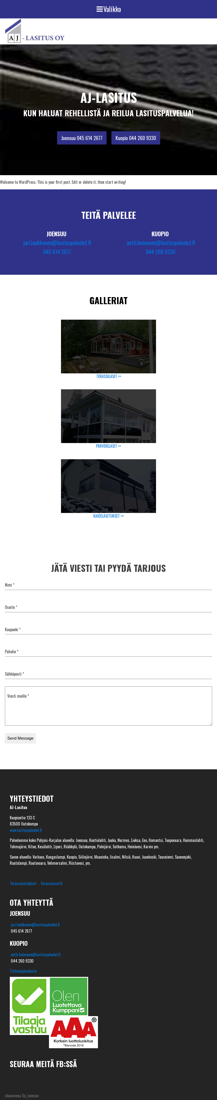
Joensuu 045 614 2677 (81, 138)
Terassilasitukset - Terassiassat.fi (36, 883)
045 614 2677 (57, 252)
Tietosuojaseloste (23, 971)
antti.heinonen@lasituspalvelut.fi (161, 242)
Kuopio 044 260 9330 (136, 138)
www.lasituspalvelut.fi (26, 830)
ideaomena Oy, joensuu (22, 1096)
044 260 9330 (160, 252)
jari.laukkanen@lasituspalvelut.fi (57, 242)
